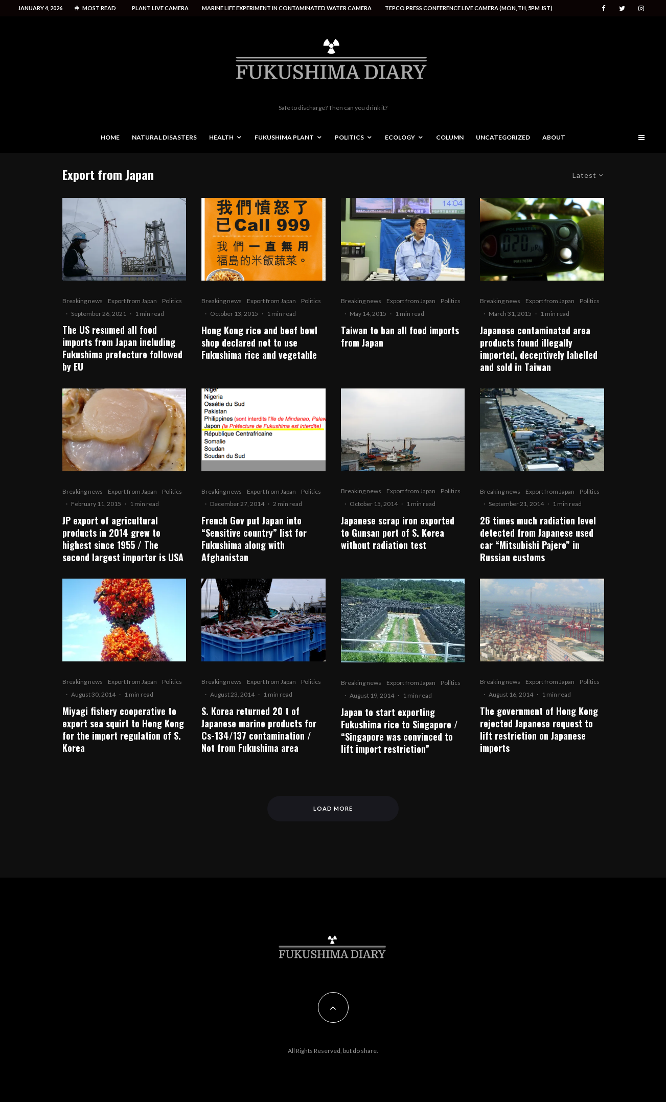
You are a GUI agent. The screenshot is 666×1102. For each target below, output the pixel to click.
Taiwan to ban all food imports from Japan (400, 336)
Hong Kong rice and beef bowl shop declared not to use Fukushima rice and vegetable (259, 342)
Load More (333, 808)
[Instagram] (641, 8)
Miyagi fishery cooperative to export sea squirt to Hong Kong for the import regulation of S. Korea (123, 729)
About (553, 137)
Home (110, 137)
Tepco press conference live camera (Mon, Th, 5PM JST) (469, 8)
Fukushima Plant (284, 137)
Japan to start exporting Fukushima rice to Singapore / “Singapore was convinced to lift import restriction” (399, 730)
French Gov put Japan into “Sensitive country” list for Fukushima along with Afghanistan (254, 538)
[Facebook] (603, 8)
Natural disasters (164, 137)
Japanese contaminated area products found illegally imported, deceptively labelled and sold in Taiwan (539, 348)
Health (221, 137)
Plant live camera (160, 8)
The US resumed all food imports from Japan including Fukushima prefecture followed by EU (122, 348)
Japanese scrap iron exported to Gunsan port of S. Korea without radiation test (397, 532)
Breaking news (82, 301)
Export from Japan (132, 301)
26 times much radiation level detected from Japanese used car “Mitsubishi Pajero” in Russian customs (538, 538)
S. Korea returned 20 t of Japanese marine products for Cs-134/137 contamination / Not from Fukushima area (258, 729)
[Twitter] (622, 8)
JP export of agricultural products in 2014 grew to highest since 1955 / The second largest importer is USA (122, 538)
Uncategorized (503, 137)
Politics (349, 137)
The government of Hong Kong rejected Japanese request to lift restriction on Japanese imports (539, 729)
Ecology (400, 137)
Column (450, 137)
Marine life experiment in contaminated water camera (287, 8)
